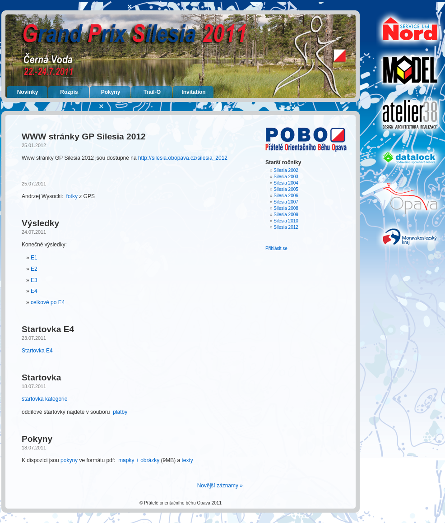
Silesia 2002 (285, 170)
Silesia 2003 (285, 176)
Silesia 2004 (285, 183)
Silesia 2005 (285, 189)
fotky (72, 196)
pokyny (69, 460)
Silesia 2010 (285, 220)
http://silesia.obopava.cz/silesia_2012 (182, 158)
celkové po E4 (48, 302)
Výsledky (40, 223)
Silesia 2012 (285, 227)
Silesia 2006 (285, 195)
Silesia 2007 (285, 201)
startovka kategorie (44, 399)
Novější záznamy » (220, 485)
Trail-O (152, 92)
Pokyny (111, 92)
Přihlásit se (276, 248)
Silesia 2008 (285, 208)
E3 (34, 280)
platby (120, 412)
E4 (34, 291)
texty (187, 460)
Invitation (193, 92)
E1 (34, 258)
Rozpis (69, 92)
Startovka (41, 377)
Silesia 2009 (285, 214)
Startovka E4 (48, 329)
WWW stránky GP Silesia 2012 (84, 136)
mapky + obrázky (138, 460)
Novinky (27, 92)
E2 (34, 269)
